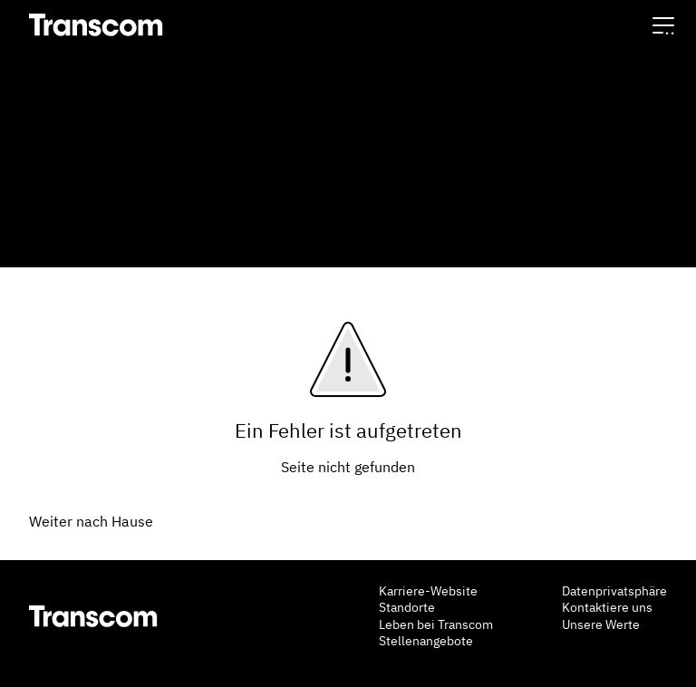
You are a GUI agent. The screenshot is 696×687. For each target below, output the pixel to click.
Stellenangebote (426, 641)
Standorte (407, 607)
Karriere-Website (428, 591)
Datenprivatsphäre (614, 591)
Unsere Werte (601, 624)
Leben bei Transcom (436, 624)
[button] (663, 25)
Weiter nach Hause (91, 521)
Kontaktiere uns (607, 607)
